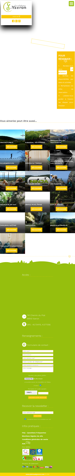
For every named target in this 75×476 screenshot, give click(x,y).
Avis (26, 444)
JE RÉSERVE (65, 70)
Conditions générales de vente (35, 439)
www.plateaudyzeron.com (35, 474)
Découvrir (11, 147)
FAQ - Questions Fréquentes (34, 433)
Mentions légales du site (32, 436)
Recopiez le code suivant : (37, 389)
